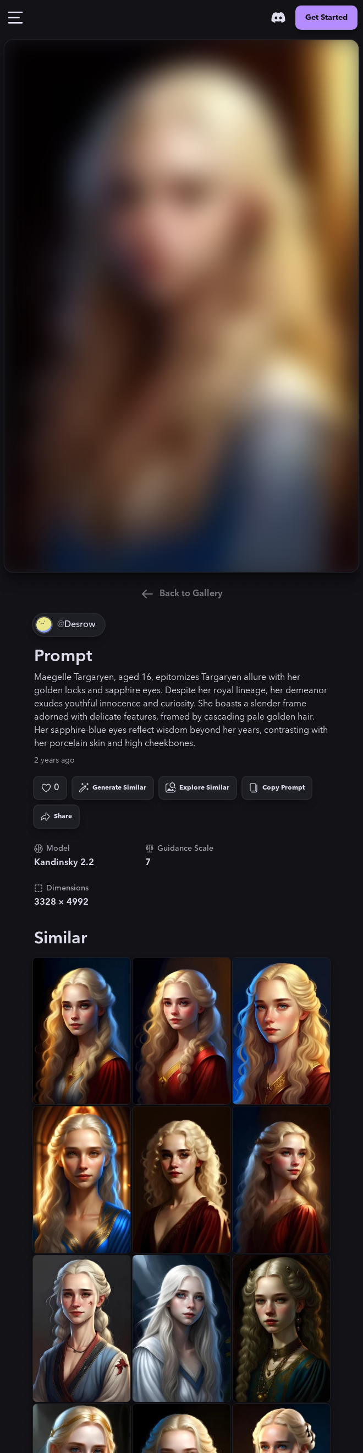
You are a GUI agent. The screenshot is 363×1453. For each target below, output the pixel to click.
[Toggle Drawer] (15, 17)
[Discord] (278, 18)
